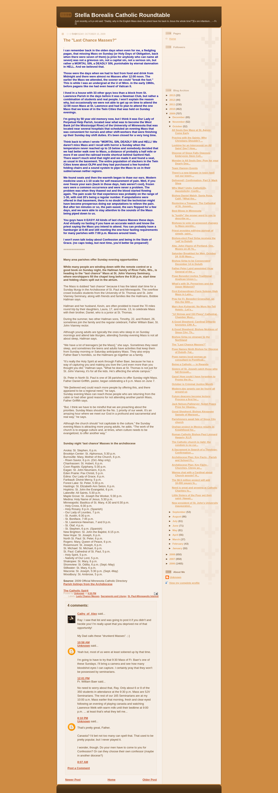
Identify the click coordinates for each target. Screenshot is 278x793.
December (178, 117)
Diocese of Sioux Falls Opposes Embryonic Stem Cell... (191, 154)
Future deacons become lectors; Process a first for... (191, 398)
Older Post (149, 779)
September (179, 511)
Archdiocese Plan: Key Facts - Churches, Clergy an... (190, 466)
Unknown (83, 645)
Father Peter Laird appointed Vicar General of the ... (192, 270)
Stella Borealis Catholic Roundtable (122, 15)
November (178, 121)
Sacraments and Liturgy (113, 596)
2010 (172, 108)
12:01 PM (83, 678)
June (175, 525)
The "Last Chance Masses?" (189, 344)
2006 (172, 563)
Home (111, 779)
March (176, 539)
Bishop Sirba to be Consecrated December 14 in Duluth (191, 262)
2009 (172, 113)
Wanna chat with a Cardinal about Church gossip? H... (192, 474)
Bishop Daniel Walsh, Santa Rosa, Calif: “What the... (192, 197)
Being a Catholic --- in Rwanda (190, 364)
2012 (172, 99)
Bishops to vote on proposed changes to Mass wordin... (195, 224)
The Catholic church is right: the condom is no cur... (191, 443)
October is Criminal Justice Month (192, 384)
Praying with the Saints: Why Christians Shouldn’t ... (189, 139)
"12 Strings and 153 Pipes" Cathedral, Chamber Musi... (194, 315)
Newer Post (73, 779)
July (175, 521)
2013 (172, 95)
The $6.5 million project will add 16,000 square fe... (191, 481)
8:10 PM (82, 718)
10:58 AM (83, 642)
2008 (172, 554)
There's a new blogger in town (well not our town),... (193, 174)
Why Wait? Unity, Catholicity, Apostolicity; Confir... (189, 189)
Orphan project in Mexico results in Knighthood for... (193, 428)
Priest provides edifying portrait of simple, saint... (192, 232)
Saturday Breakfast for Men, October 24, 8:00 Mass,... (194, 255)
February (178, 543)
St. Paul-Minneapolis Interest (143, 596)
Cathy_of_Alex (87, 613)
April (175, 534)
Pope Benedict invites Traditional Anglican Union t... (192, 277)
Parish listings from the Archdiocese (88, 584)
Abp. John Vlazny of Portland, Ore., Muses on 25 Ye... (193, 247)
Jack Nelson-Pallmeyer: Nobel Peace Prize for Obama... (194, 405)
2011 (172, 104)
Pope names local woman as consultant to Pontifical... (189, 358)
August (177, 516)
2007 (172, 558)
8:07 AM (82, 762)
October (177, 126)
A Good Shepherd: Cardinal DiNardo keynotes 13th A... (194, 323)
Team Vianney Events (185, 168)
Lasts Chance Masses (87, 596)
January (177, 548)
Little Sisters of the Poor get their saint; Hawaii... (192, 497)
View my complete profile (184, 582)
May (175, 530)
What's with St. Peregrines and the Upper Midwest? (192, 285)
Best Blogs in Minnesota (186, 210)
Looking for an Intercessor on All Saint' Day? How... (192, 147)
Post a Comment (79, 768)
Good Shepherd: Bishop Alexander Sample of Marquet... (193, 413)
